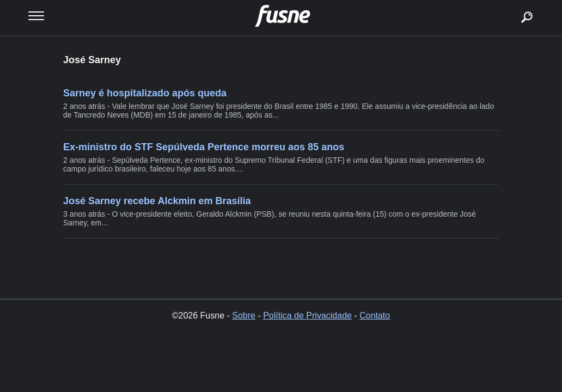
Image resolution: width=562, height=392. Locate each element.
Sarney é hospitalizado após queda (145, 93)
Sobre (243, 315)
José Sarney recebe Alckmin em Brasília (157, 200)
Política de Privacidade (307, 315)
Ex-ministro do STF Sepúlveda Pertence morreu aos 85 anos (203, 147)
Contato (374, 315)
